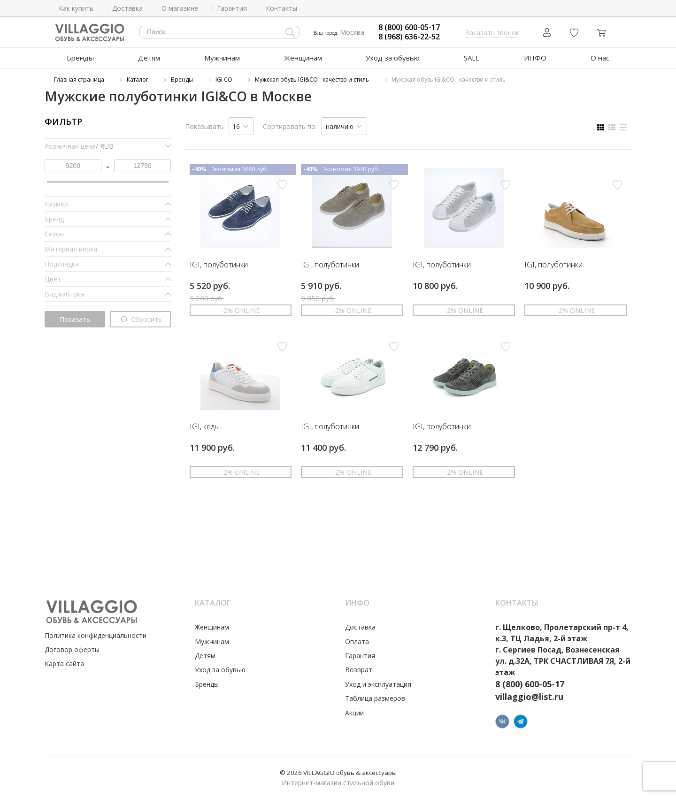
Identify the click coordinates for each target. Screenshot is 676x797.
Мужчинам (222, 57)
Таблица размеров (375, 698)
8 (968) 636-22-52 (409, 36)
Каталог (137, 79)
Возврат (358, 669)
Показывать (204, 126)
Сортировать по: (290, 126)
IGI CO (223, 79)
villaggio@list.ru (529, 696)
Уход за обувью (393, 57)
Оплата (357, 641)
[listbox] (241, 126)
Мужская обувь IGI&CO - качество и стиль (312, 79)
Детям (149, 57)
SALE (472, 57)
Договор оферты (72, 649)
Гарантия (360, 655)
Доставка (360, 626)
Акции (354, 712)
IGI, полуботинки (219, 265)
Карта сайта (64, 663)
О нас (600, 57)
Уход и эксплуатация (378, 684)
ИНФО (535, 57)
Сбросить (141, 319)
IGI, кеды (205, 427)
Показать (75, 319)
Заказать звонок (492, 32)
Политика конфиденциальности (95, 635)
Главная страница (79, 79)
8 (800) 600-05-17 (409, 27)
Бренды (80, 57)
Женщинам (303, 57)
